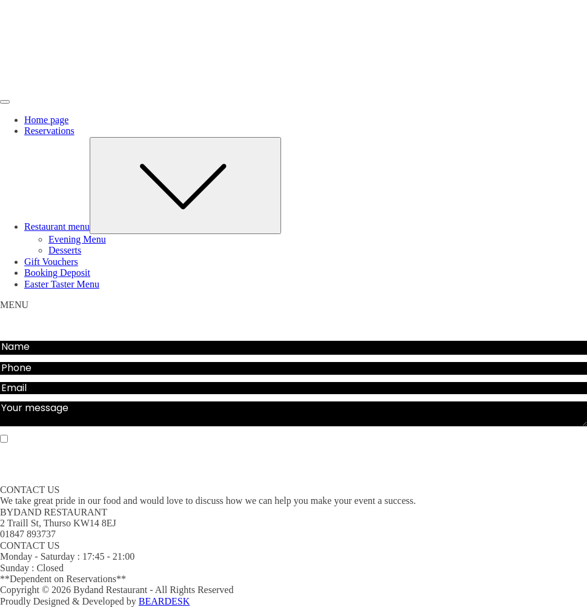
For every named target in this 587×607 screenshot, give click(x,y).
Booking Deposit (57, 272)
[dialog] (293, 202)
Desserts (64, 250)
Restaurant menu (152, 226)
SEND (293, 466)
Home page (46, 120)
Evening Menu (77, 239)
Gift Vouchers (51, 262)
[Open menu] (5, 102)
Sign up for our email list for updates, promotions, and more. (147, 439)
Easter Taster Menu (61, 284)
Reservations (49, 131)
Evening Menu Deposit (106, 328)
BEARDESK (164, 601)
